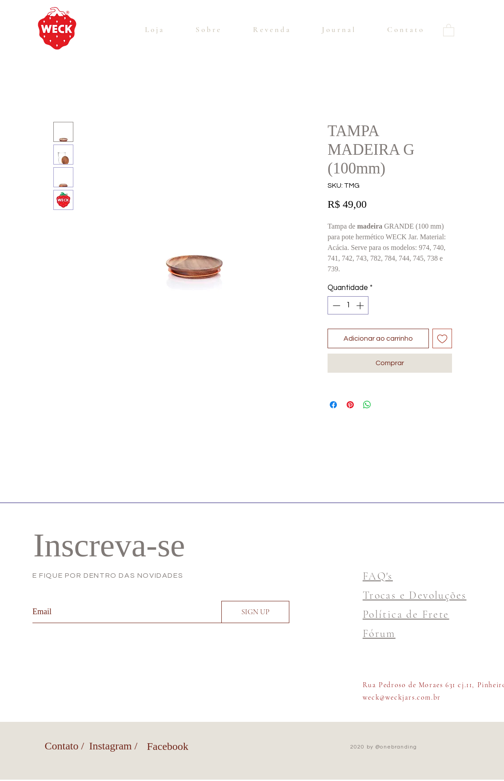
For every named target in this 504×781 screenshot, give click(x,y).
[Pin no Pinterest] (350, 404)
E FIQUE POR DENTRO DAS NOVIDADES (107, 575)
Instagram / (113, 746)
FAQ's (378, 576)
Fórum (379, 633)
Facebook (167, 746)
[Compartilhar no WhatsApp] (367, 404)
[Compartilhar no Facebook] (333, 404)
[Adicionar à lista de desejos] (442, 338)
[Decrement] (335, 305)
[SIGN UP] (255, 612)
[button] (448, 29)
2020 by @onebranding (383, 747)
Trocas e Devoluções (415, 595)
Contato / (64, 746)
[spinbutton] (348, 305)
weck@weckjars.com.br (402, 697)
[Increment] (361, 305)
